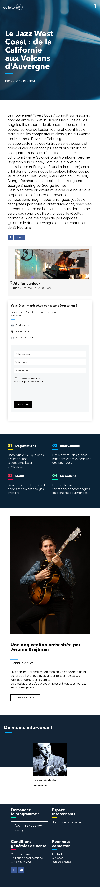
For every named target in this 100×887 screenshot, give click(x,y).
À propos (57, 858)
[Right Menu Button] (90, 3)
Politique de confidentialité (27, 858)
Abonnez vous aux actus (29, 828)
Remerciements (61, 861)
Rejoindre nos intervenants (68, 822)
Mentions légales (21, 854)
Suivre (20, 237)
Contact (57, 854)
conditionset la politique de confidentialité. (29, 380)
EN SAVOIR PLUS (25, 697)
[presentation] (39, 392)
